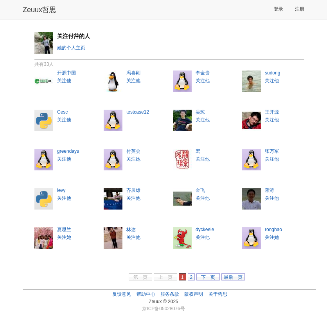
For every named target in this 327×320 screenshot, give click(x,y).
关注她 (133, 159)
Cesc (62, 112)
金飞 (200, 190)
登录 (278, 9)
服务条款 (169, 294)
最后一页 (233, 277)
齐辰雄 (133, 190)
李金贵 (203, 73)
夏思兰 (64, 229)
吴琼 (200, 112)
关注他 (64, 80)
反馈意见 (121, 294)
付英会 (133, 151)
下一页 (208, 277)
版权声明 (193, 294)
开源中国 (66, 73)
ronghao (273, 229)
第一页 (140, 277)
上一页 (165, 277)
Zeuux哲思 (39, 10)
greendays (68, 151)
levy (61, 190)
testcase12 (137, 112)
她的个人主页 (71, 48)
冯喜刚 (133, 73)
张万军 (272, 151)
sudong (272, 73)
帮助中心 (146, 294)
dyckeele (205, 229)
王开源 (272, 112)
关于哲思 (217, 294)
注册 (299, 9)
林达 (131, 229)
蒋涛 (269, 190)
